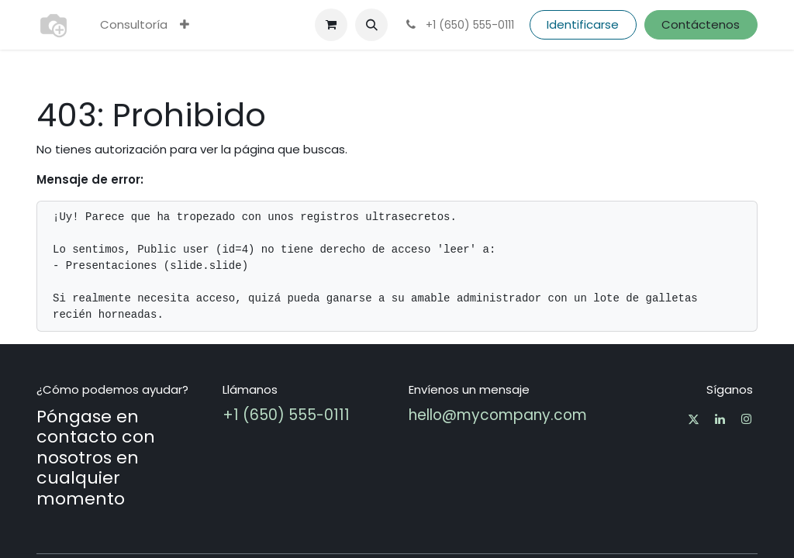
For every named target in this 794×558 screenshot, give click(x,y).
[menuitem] (134, 25)
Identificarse (583, 24)
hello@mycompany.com (498, 415)
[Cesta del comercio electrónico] (331, 25)
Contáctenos (700, 24)
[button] (371, 25)
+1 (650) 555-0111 (286, 415)
